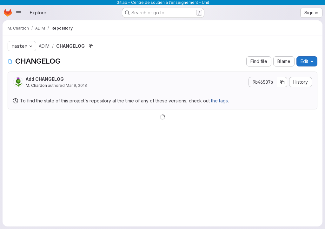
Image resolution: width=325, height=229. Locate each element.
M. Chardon (36, 85)
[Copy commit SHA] (282, 82)
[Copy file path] (91, 46)
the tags (219, 100)
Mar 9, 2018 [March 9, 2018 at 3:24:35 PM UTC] (76, 85)
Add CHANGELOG (45, 79)
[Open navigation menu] (19, 13)
